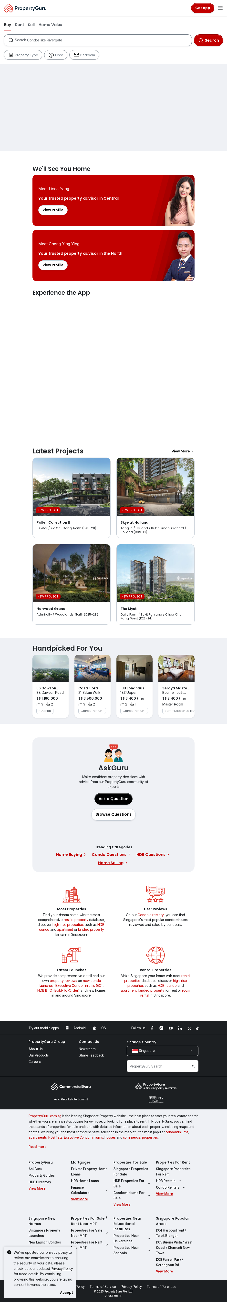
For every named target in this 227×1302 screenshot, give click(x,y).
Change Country (141, 1042)
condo (44, 929)
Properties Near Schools (133, 1250)
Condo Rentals (171, 1187)
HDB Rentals (169, 1181)
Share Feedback (91, 1055)
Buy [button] (7, 25)
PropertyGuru (41, 1162)
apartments (38, 1137)
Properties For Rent (173, 1162)
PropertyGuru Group (47, 1041)
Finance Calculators (90, 1190)
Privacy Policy (62, 1268)
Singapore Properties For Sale (131, 1171)
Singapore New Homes (42, 1221)
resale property (76, 920)
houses (110, 1137)
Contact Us (89, 1041)
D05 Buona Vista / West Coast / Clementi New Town (174, 1247)
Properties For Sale (130, 1162)
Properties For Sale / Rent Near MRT (89, 1221)
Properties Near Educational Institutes (127, 1224)
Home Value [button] (50, 25)
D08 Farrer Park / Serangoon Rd (169, 1262)
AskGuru (35, 1169)
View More (183, 451)
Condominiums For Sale (133, 1195)
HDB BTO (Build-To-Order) (58, 990)
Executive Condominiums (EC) (79, 985)
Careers (35, 1062)
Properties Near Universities (133, 1238)
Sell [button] (31, 25)
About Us (36, 1049)
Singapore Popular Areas (172, 1221)
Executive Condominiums (83, 1137)
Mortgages (81, 1162)
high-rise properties (68, 924)
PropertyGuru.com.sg (45, 1116)
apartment (65, 929)
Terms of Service (103, 1287)
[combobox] (103, 40)
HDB (100, 924)
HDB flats (55, 1137)
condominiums (176, 1132)
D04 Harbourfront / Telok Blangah (171, 1233)
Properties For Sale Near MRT (90, 1233)
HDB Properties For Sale (133, 1183)
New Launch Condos (45, 1242)
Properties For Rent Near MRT (90, 1245)
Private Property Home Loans (89, 1171)
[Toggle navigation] (220, 8)
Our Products (39, 1055)
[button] (113, 814)
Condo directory (151, 915)
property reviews (63, 981)
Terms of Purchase (161, 1287)
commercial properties (140, 1137)
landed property (91, 929)
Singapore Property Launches (44, 1233)
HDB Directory (40, 1182)
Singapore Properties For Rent (173, 1171)
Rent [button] (19, 25)
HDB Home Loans (85, 1181)
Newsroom (87, 1049)
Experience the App (113, 366)
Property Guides (42, 1175)
